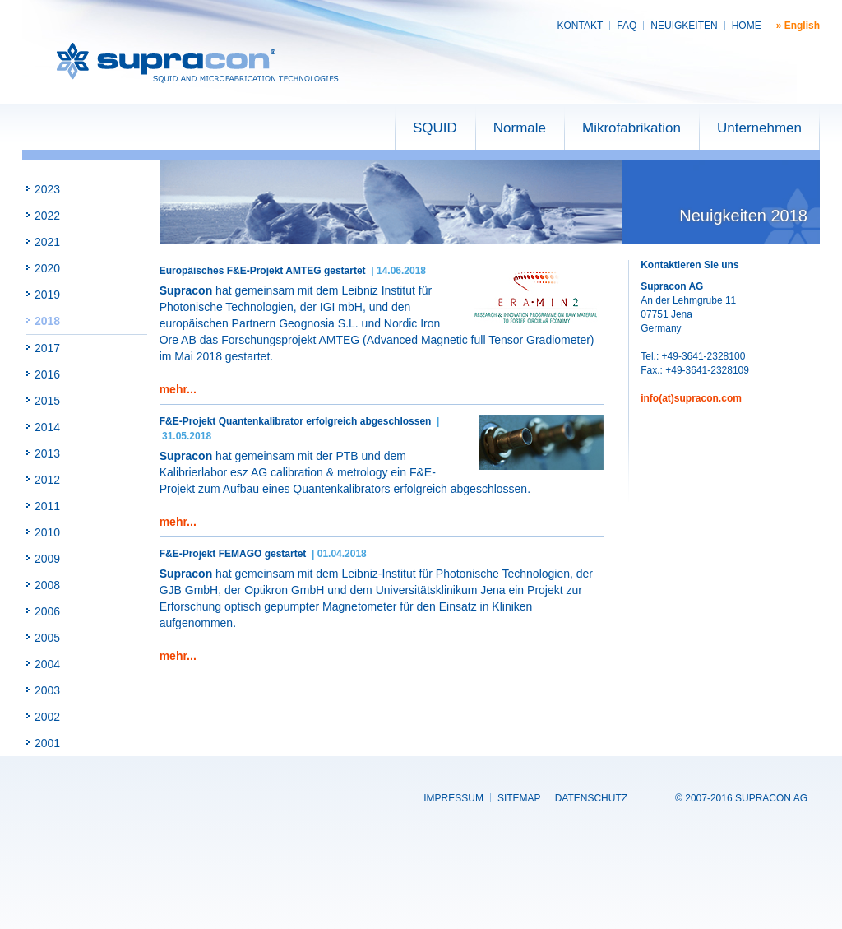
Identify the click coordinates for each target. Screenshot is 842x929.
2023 (47, 189)
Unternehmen (759, 128)
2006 (47, 611)
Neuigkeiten (683, 25)
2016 (47, 374)
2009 (47, 558)
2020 (47, 268)
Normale (519, 128)
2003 (47, 690)
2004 (47, 664)
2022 (47, 215)
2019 (47, 294)
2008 (47, 585)
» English (798, 25)
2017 (47, 348)
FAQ (626, 25)
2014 (47, 427)
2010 (47, 532)
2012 (47, 479)
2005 (47, 637)
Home (746, 25)
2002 (47, 716)
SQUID (435, 128)
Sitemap (519, 798)
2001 (47, 743)
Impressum (453, 798)
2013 (47, 453)
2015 (47, 400)
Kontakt (580, 25)
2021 (47, 242)
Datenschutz (591, 798)
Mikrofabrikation (631, 128)
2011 (47, 506)
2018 (47, 320)
